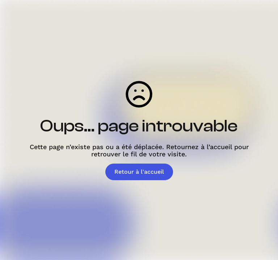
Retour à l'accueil (139, 171)
